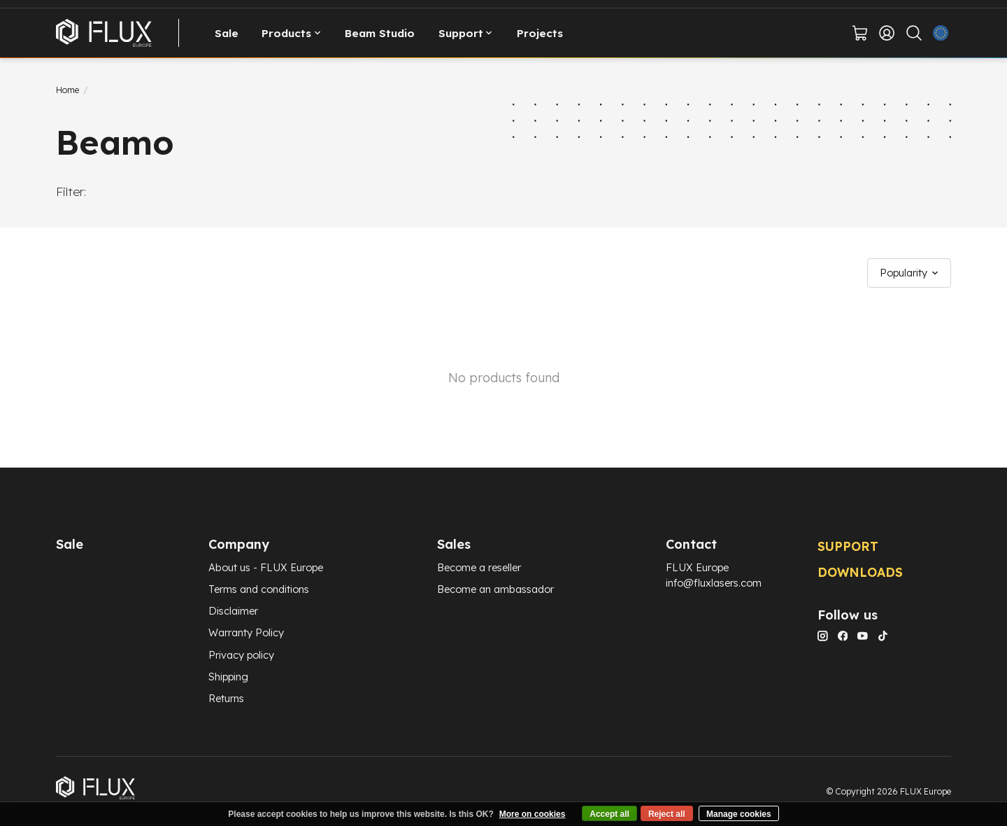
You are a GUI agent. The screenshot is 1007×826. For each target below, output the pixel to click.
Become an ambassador (495, 589)
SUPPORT (847, 546)
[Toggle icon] (914, 33)
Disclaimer (233, 610)
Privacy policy (241, 655)
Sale (226, 33)
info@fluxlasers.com (714, 582)
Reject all (666, 814)
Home (67, 90)
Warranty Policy (246, 632)
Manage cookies (738, 814)
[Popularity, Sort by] (909, 273)
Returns (226, 698)
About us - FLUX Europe (265, 567)
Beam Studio (380, 33)
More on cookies (532, 814)
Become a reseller (479, 567)
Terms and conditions (258, 589)
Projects (540, 33)
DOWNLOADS (860, 572)
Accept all (609, 814)
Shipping (228, 676)
